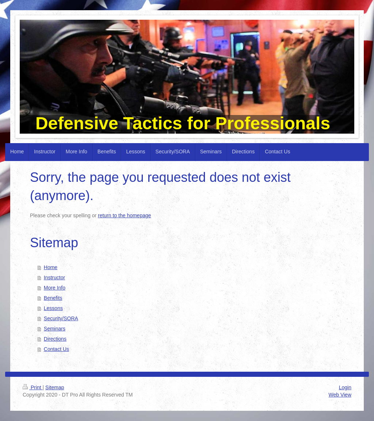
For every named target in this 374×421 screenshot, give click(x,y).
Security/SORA (61, 318)
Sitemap (54, 387)
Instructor (54, 277)
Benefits (53, 298)
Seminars (54, 329)
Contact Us (56, 349)
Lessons (53, 308)
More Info (54, 288)
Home (50, 267)
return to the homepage (124, 215)
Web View (339, 395)
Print (33, 387)
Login (345, 387)
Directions (55, 339)
